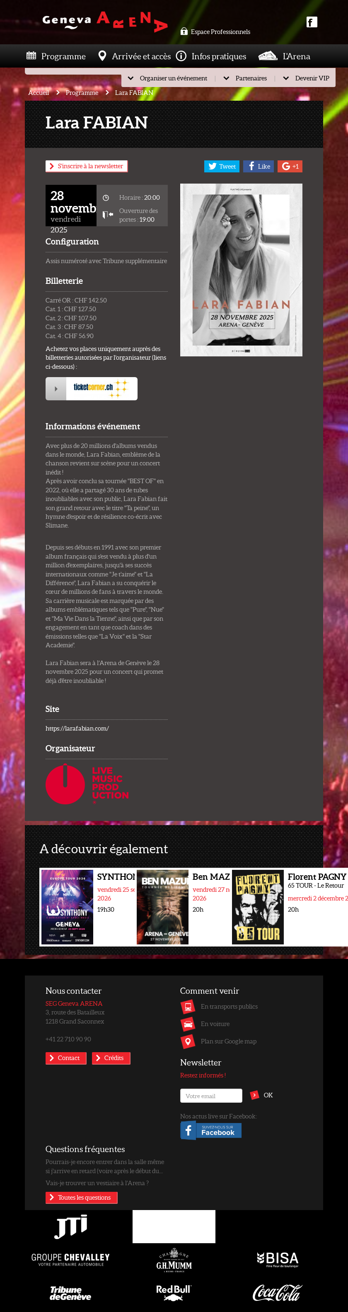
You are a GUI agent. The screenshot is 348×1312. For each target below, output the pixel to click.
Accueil (38, 92)
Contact (69, 1057)
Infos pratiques (219, 56)
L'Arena (296, 56)
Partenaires (251, 78)
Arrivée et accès (141, 56)
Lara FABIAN (134, 92)
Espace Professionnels (215, 31)
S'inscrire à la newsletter (90, 165)
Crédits (113, 1057)
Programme (63, 56)
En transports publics (229, 1006)
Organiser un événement (173, 78)
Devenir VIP (312, 78)
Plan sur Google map (228, 1041)
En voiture (215, 1023)
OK (268, 1095)
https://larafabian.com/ (77, 728)
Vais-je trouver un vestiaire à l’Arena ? (97, 1182)
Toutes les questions (84, 1197)
